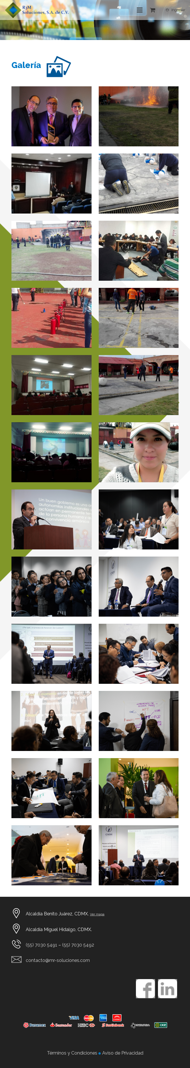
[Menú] (140, 10)
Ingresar (178, 10)
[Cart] (152, 10)
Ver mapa (97, 914)
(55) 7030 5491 (41, 945)
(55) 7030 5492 (78, 945)
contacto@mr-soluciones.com (58, 960)
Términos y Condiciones (72, 1053)
